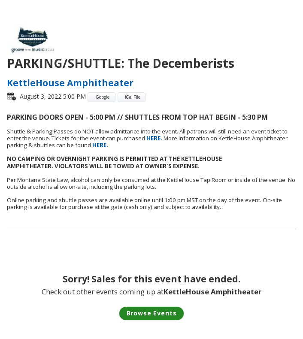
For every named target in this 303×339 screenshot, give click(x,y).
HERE (99, 145)
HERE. (155, 138)
